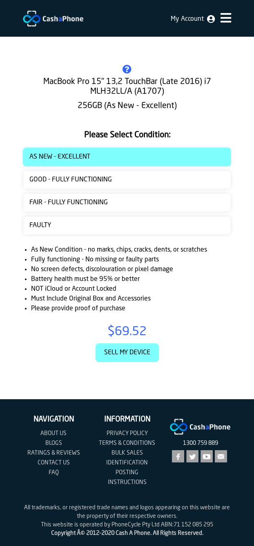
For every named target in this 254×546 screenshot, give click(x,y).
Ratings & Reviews (53, 453)
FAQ (54, 472)
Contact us (54, 463)
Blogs (53, 443)
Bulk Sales (127, 453)
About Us (53, 433)
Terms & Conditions (127, 443)
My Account (193, 19)
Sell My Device (127, 352)
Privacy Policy (127, 433)
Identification (127, 463)
